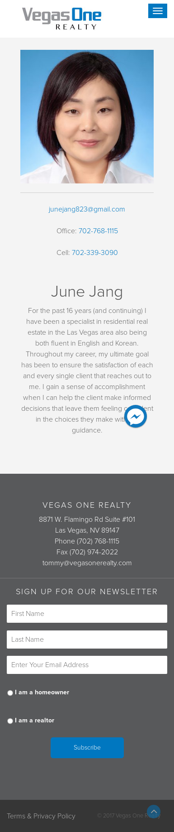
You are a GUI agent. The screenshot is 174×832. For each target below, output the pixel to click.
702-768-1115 (98, 231)
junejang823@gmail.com (87, 209)
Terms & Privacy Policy (41, 816)
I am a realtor (34, 720)
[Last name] (87, 639)
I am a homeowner (42, 692)
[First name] (87, 614)
